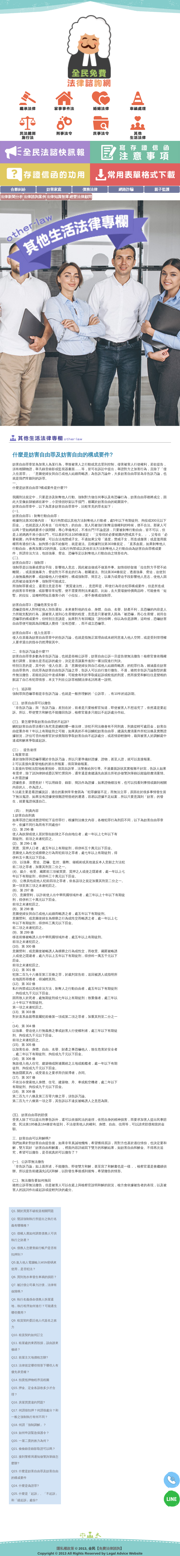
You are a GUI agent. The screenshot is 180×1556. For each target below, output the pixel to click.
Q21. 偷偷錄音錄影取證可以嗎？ (33, 1448)
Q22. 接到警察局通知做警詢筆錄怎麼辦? (34, 1460)
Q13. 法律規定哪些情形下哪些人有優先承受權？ (34, 1369)
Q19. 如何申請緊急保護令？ (30, 1433)
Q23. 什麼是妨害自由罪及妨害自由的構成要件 (34, 1474)
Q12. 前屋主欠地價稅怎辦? (29, 1357)
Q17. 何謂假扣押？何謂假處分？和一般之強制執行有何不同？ (34, 1414)
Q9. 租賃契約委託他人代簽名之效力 (34, 1324)
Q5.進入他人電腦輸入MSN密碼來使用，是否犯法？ (33, 1266)
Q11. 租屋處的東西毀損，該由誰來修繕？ (34, 1346)
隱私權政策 (65, 1548)
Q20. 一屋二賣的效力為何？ (30, 1441)
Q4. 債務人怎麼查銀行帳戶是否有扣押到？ (34, 1251)
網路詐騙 (126, 189)
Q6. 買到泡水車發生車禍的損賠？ (34, 1277)
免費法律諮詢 (109, 1548)
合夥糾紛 (18, 189)
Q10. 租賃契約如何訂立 (27, 1335)
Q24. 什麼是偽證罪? (25, 1485)
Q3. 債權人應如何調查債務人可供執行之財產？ (34, 1237)
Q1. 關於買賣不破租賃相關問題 (32, 1211)
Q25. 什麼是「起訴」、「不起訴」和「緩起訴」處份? (34, 1497)
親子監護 (161, 189)
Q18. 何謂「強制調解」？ (28, 1425)
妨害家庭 (53, 189)
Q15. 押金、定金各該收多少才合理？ (33, 1391)
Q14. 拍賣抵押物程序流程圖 (30, 1380)
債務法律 (90, 189)
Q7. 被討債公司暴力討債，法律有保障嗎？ (34, 1288)
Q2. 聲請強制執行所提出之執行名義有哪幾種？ (34, 1222)
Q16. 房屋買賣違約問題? (28, 1402)
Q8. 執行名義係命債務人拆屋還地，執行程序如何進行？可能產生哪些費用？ (34, 1306)
